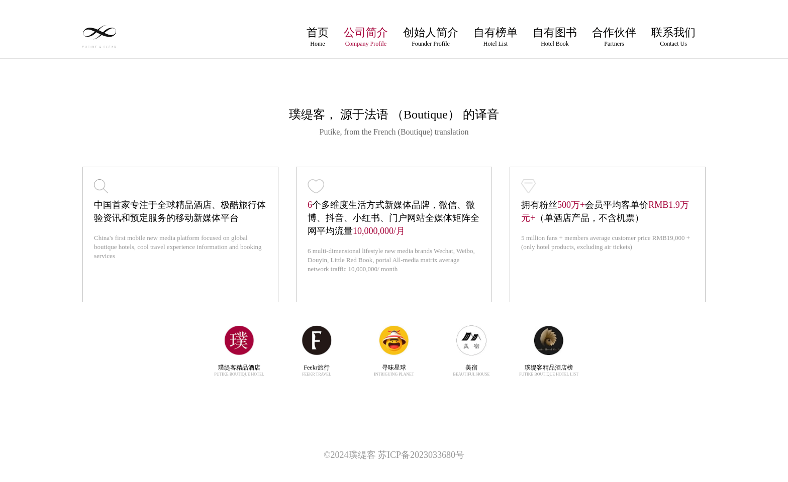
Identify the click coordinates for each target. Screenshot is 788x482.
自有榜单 (495, 37)
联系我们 (673, 37)
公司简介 (366, 37)
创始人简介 (430, 37)
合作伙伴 (614, 37)
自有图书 (555, 37)
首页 (318, 37)
